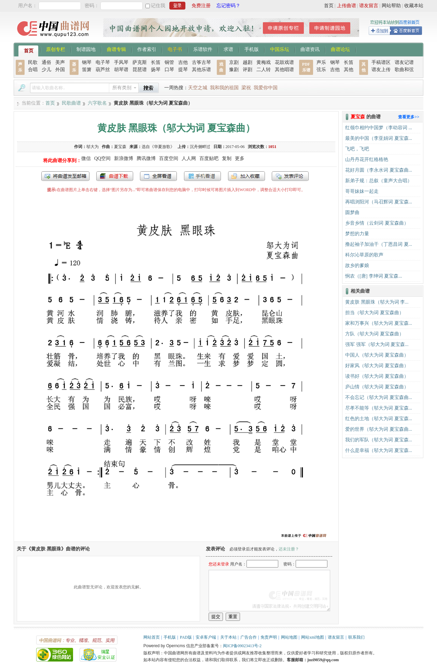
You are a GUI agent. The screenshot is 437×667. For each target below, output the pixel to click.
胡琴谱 (121, 69)
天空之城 (197, 87)
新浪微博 (123, 158)
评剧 (247, 69)
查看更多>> (408, 117)
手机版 (251, 49)
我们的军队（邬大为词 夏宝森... (378, 439)
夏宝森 (120, 146)
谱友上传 (381, 69)
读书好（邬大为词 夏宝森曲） (377, 376)
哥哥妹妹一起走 (362, 191)
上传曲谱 (346, 5)
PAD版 (186, 637)
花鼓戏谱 (284, 62)
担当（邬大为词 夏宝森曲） (374, 312)
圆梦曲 (352, 212)
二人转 (263, 69)
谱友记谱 (404, 62)
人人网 (189, 158)
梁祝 (246, 87)
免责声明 (268, 637)
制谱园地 (86, 49)
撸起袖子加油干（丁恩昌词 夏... (378, 244)
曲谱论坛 (340, 49)
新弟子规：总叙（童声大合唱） (378, 180)
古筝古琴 (201, 62)
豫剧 (234, 69)
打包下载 (114, 176)
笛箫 (86, 69)
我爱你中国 (266, 87)
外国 (60, 69)
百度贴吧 (208, 158)
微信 (86, 158)
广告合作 (248, 637)
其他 (348, 69)
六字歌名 (97, 103)
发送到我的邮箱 (65, 176)
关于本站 (228, 637)
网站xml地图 (312, 637)
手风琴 (121, 62)
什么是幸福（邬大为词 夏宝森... (378, 450)
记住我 (158, 5)
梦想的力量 (357, 233)
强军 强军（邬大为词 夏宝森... (377, 344)
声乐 (321, 62)
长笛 (155, 62)
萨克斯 (139, 62)
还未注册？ (289, 549)
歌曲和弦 (404, 69)
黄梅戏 (263, 62)
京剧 (234, 62)
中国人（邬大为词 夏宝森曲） (377, 355)
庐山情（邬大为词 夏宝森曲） (377, 386)
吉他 (183, 62)
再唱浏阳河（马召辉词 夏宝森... (378, 201)
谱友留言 (368, 5)
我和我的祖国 (224, 87)
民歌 (33, 62)
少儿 (46, 69)
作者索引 (146, 49)
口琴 (169, 69)
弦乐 (321, 69)
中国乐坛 (279, 49)
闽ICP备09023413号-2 (242, 645)
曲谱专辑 (116, 49)
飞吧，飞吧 (357, 148)
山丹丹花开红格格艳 (366, 159)
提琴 (183, 69)
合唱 (33, 69)
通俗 (46, 62)
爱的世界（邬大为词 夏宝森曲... (378, 429)
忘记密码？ (228, 5)
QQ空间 (102, 158)
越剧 (247, 62)
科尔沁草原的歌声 (364, 254)
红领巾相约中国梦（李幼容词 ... (378, 127)
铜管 (169, 62)
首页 (329, 5)
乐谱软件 (202, 49)
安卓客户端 (206, 637)
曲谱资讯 (310, 49)
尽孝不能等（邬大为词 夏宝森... (378, 408)
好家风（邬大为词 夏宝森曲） (377, 365)
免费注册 (201, 5)
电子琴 (103, 62)
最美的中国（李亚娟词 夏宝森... (378, 138)
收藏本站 (413, 5)
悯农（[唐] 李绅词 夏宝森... (373, 276)
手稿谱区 (381, 62)
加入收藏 (246, 176)
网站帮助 (391, 5)
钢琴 (86, 62)
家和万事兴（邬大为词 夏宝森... (378, 323)
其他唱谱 (284, 69)
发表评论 (290, 176)
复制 (226, 158)
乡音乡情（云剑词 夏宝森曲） (377, 223)
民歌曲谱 (71, 103)
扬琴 (155, 69)
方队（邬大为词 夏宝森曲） (374, 333)
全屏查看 (158, 176)
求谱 (228, 49)
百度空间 (168, 158)
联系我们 (356, 637)
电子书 (175, 49)
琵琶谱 (139, 69)
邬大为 (92, 146)
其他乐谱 (201, 69)
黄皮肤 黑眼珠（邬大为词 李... (377, 302)
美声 (60, 62)
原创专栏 (55, 49)
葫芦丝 (103, 69)
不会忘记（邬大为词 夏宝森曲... (378, 397)
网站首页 (151, 637)
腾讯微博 (146, 158)
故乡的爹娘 (357, 265)
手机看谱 (202, 176)
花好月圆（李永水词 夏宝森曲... (378, 170)
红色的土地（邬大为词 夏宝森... (378, 418)
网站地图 (289, 637)
